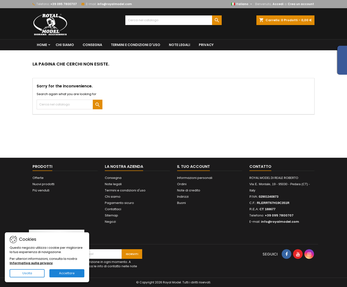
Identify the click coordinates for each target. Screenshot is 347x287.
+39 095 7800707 (63, 4)
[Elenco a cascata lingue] (242, 4)
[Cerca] (173, 20)
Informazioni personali (194, 178)
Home (42, 44)
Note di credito (188, 190)
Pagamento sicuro (119, 203)
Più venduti (41, 190)
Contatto (260, 166)
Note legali (179, 44)
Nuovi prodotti (43, 184)
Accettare (67, 273)
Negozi (110, 221)
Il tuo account (193, 166)
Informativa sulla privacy (31, 263)
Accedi (278, 4)
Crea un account (301, 4)
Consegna (92, 44)
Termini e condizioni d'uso (135, 44)
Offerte (38, 178)
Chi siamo (65, 44)
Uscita (27, 273)
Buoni (181, 203)
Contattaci (113, 209)
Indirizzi (183, 196)
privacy (206, 44)
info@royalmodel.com (114, 4)
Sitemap (111, 215)
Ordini (182, 184)
